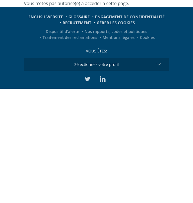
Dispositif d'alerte (62, 31)
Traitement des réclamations (69, 37)
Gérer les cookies (115, 22)
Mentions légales (119, 37)
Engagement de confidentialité (130, 16)
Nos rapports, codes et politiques (115, 31)
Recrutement (76, 22)
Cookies (147, 37)
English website (45, 16)
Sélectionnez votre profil (96, 64)
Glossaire (79, 16)
